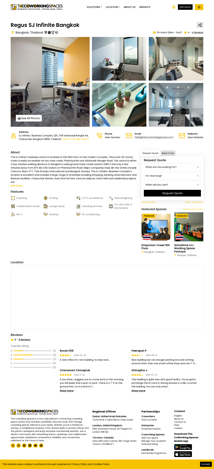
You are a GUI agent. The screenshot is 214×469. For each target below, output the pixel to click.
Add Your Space (149, 437)
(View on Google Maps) (75, 139)
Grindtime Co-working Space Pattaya (184, 248)
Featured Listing (149, 444)
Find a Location (149, 419)
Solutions (93, 7)
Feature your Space (193, 209)
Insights (144, 7)
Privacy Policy (79, 464)
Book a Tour (168, 153)
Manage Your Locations (153, 440)
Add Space (185, 6)
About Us (130, 7)
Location (112, 7)
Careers (178, 428)
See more (16, 185)
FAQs (176, 425)
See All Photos (29, 118)
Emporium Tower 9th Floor (155, 246)
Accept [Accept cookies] (206, 464)
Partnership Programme (153, 453)
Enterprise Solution (151, 428)
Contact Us (180, 421)
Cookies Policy (101, 464)
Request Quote (150, 153)
